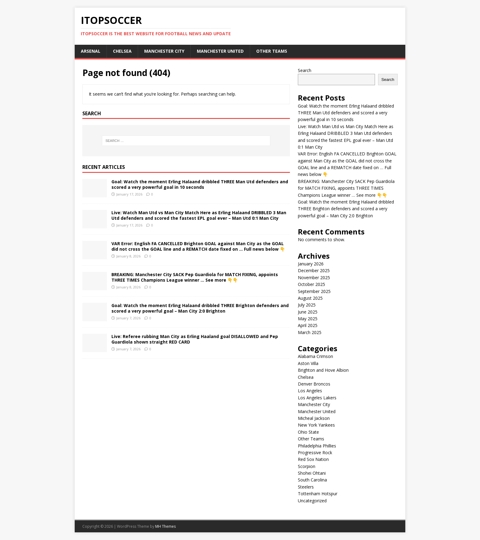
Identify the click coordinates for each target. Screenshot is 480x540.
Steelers (306, 487)
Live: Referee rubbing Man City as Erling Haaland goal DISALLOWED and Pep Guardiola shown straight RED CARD (194, 339)
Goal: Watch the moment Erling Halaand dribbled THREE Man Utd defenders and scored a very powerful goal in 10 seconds (199, 184)
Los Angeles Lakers (317, 398)
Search (304, 70)
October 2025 (311, 284)
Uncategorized (312, 501)
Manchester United (220, 51)
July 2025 (307, 305)
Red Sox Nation (313, 459)
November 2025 (314, 277)
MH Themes (165, 526)
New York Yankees (316, 425)
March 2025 (309, 332)
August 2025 (310, 298)
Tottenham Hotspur (317, 493)
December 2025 (314, 270)
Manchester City (164, 51)
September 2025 (314, 291)
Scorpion (306, 466)
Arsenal (90, 51)
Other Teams (271, 51)
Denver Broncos (314, 384)
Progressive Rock (315, 452)
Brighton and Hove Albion (323, 370)
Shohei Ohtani (312, 473)
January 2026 (311, 264)
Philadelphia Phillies (317, 446)
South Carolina (312, 480)
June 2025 (307, 312)
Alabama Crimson (315, 356)
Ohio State (308, 432)
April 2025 (307, 325)
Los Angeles (310, 391)
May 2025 (307, 318)
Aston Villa (308, 363)
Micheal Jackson (314, 418)
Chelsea (122, 51)
